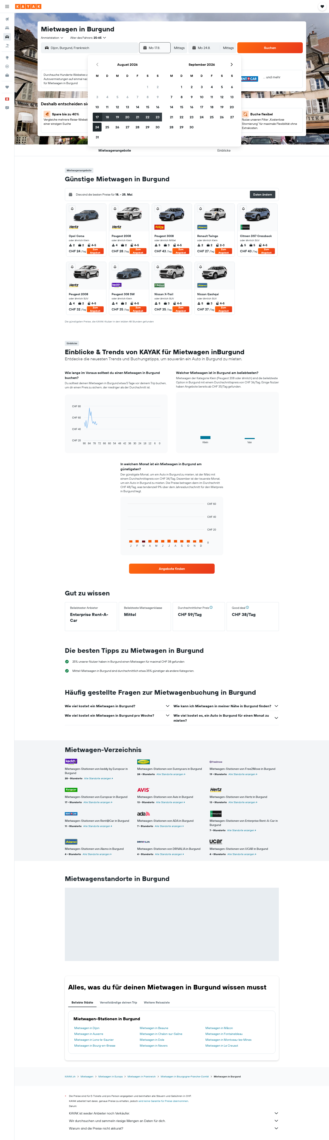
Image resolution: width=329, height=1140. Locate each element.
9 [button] (158, 97)
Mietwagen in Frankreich (142, 1076)
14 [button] (137, 107)
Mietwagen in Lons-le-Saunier (94, 1040)
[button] (7, 6)
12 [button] (117, 107)
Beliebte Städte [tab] (82, 1002)
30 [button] (157, 127)
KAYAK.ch (70, 1076)
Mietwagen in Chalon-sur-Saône (161, 1034)
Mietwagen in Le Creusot (221, 1045)
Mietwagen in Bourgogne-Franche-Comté (185, 1076)
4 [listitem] (115, 245)
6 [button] (127, 97)
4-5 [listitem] (91, 245)
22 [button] (147, 117)
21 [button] (137, 117)
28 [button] (137, 127)
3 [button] (97, 97)
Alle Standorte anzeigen (97, 778)
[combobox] (52, 38)
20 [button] (127, 117)
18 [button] (107, 117)
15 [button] (147, 107)
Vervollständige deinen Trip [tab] (118, 1002)
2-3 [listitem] (220, 245)
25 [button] (107, 127)
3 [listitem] (167, 245)
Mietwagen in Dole (152, 1040)
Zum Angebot (95, 251)
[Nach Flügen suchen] (7, 19)
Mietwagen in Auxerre (88, 1034)
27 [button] (127, 127)
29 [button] (147, 127)
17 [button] (97, 117)
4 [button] (107, 97)
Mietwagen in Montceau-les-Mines (228, 1040)
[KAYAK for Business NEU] (7, 75)
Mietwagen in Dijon (86, 1028)
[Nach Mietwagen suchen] (7, 37)
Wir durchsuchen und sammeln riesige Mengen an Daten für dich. (174, 1120)
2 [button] (158, 87)
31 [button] (97, 137)
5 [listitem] (157, 245)
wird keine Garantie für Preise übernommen (163, 1101)
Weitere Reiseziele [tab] (157, 1002)
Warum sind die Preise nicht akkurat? (174, 1128)
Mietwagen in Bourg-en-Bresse (94, 1045)
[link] (172, 569)
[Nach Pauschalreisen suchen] (7, 45)
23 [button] (157, 117)
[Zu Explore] (7, 57)
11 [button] (107, 107)
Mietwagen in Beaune (154, 1028)
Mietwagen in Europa (110, 1076)
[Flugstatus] (7, 66)
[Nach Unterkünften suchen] (7, 28)
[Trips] (7, 87)
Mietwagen (87, 1076)
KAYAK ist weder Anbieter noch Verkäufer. (174, 1113)
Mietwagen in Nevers (153, 1045)
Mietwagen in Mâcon (219, 1028)
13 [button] (127, 107)
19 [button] (117, 117)
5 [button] (117, 97)
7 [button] (137, 97)
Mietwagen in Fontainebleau (224, 1034)
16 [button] (157, 107)
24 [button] (97, 127)
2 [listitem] (72, 245)
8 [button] (148, 97)
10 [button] (97, 107)
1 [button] (147, 87)
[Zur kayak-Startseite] (28, 6)
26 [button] (117, 127)
